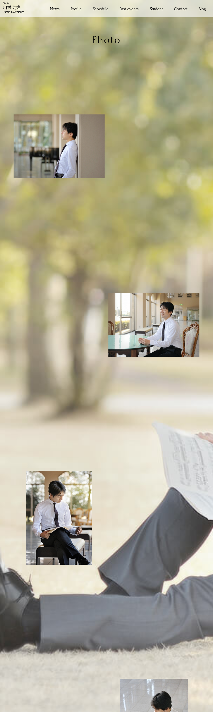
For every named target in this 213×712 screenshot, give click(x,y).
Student (156, 9)
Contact (180, 9)
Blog (202, 9)
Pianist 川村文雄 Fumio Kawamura (13, 7)
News (55, 9)
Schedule (100, 9)
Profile (76, 9)
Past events (129, 9)
